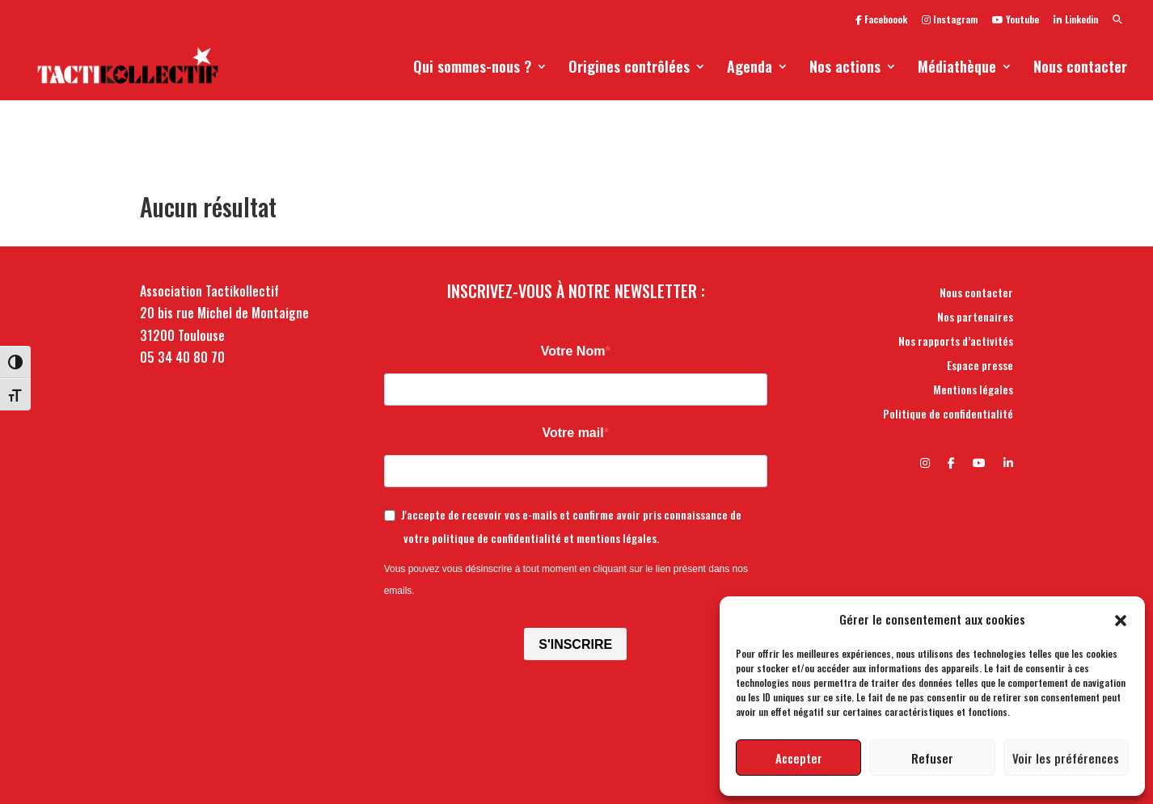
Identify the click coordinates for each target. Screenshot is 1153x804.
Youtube (1015, 20)
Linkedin (1076, 20)
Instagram (950, 20)
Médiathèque (957, 69)
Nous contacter (1080, 69)
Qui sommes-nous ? (472, 69)
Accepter (798, 758)
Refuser (932, 758)
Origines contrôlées (629, 69)
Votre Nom (573, 351)
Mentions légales (973, 391)
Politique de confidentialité (948, 415)
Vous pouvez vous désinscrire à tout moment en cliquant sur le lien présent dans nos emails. (566, 579)
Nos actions (845, 69)
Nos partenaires (975, 318)
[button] (1121, 619)
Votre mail (572, 433)
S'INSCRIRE (575, 644)
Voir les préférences (1065, 758)
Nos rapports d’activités (955, 342)
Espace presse (980, 366)
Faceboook (881, 20)
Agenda (749, 69)
